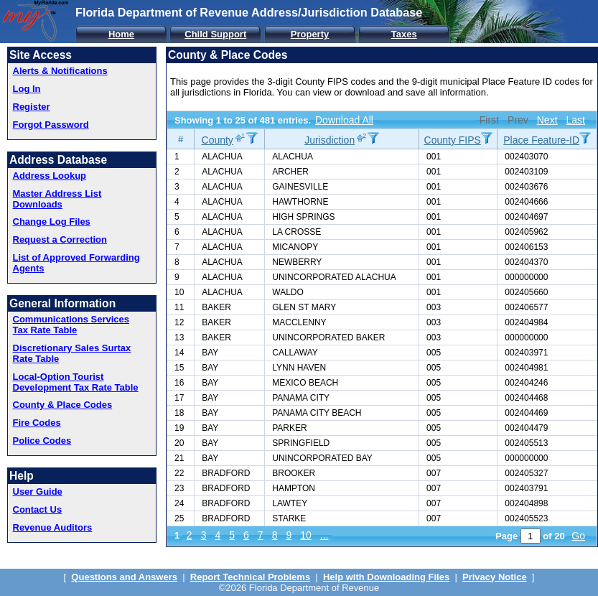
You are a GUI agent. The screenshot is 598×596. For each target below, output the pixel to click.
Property (310, 34)
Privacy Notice (494, 577)
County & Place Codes (63, 404)
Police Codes (42, 440)
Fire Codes (37, 422)
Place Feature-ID (541, 140)
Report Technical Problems (250, 577)
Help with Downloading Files (386, 577)
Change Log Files (51, 221)
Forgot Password (51, 124)
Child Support (215, 34)
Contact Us (37, 509)
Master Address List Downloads (57, 199)
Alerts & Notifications (60, 70)
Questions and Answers (124, 577)
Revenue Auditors (53, 527)
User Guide (37, 491)
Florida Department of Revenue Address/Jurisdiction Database (248, 12)
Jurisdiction (329, 140)
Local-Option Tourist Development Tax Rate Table (76, 382)
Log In (27, 88)
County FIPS (452, 140)
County (217, 140)
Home (121, 34)
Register (31, 106)
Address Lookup (50, 175)
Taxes (404, 34)
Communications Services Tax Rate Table (71, 324)
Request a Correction (60, 239)
